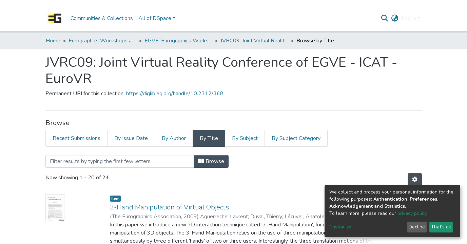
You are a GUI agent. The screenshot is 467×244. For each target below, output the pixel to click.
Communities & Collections (102, 18)
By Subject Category (296, 138)
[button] (394, 18)
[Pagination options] (415, 179)
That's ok (441, 227)
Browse (211, 161)
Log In (409, 18)
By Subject (245, 138)
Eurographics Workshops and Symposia (102, 40)
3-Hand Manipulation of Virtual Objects (169, 207)
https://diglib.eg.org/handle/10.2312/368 (174, 93)
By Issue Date (131, 138)
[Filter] (119, 161)
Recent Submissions (76, 138)
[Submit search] (384, 18)
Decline (417, 227)
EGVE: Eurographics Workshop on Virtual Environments (178, 40)
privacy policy (411, 213)
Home (53, 40)
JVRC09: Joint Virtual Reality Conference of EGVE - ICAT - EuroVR (254, 40)
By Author (174, 138)
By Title (209, 138)
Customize (340, 227)
